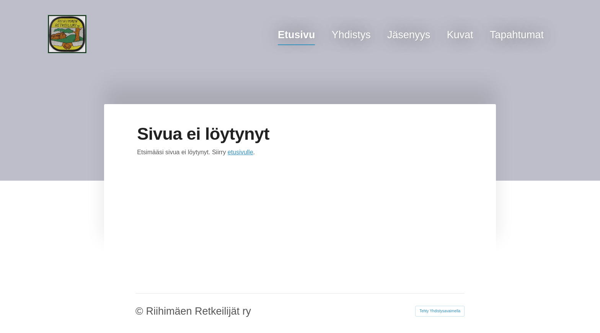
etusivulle (240, 152)
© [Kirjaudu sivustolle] (140, 311)
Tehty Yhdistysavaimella (439, 311)
